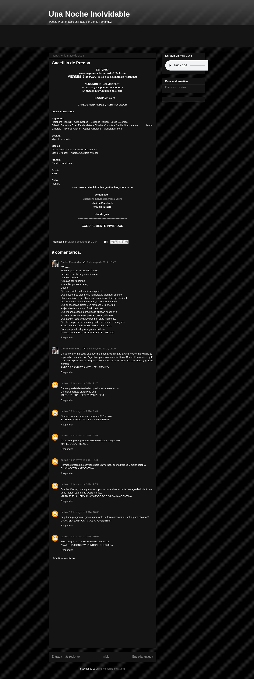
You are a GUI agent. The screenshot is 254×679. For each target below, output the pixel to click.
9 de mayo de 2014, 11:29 (101, 348)
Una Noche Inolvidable (89, 14)
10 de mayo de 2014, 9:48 (83, 411)
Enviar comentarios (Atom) (110, 668)
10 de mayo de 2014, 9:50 (83, 435)
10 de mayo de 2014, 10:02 (84, 536)
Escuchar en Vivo (175, 87)
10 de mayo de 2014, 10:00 (84, 512)
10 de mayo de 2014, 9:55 (83, 484)
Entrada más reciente (66, 656)
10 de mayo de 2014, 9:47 (83, 383)
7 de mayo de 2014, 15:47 (101, 262)
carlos (64, 383)
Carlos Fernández (71, 262)
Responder (67, 337)
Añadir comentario (64, 558)
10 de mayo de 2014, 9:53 (83, 460)
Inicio (106, 656)
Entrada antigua (142, 656)
